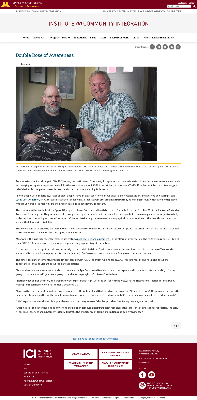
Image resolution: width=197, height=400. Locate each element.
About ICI (38, 37)
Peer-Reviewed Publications (159, 37)
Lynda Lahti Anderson (27, 199)
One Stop (182, 2)
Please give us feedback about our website (95, 338)
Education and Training (36, 372)
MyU (192, 2)
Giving (136, 37)
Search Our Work (119, 37)
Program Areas (58, 37)
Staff (103, 37)
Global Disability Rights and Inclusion (115, 365)
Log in (176, 325)
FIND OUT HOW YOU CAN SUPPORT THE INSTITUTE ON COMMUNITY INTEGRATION (155, 385)
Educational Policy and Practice (115, 354)
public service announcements (94, 239)
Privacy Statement (157, 398)
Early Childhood (81, 354)
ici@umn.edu (144, 363)
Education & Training (85, 37)
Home (26, 37)
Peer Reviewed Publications (38, 380)
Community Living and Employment (80, 365)
